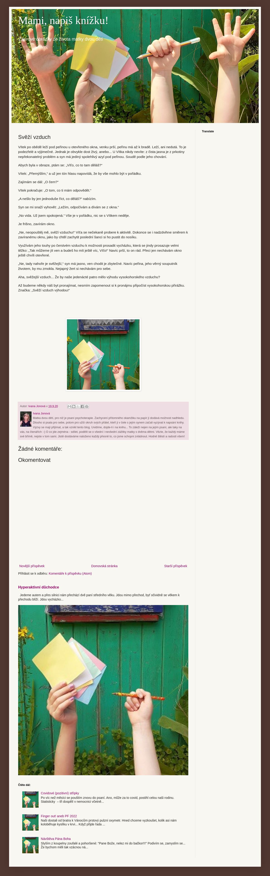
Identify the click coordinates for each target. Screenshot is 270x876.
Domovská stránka (104, 566)
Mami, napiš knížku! (63, 20)
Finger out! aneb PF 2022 (59, 816)
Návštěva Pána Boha (56, 839)
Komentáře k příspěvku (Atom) (70, 573)
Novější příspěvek (31, 566)
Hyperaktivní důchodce (38, 587)
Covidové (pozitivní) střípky (60, 793)
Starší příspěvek (175, 566)
